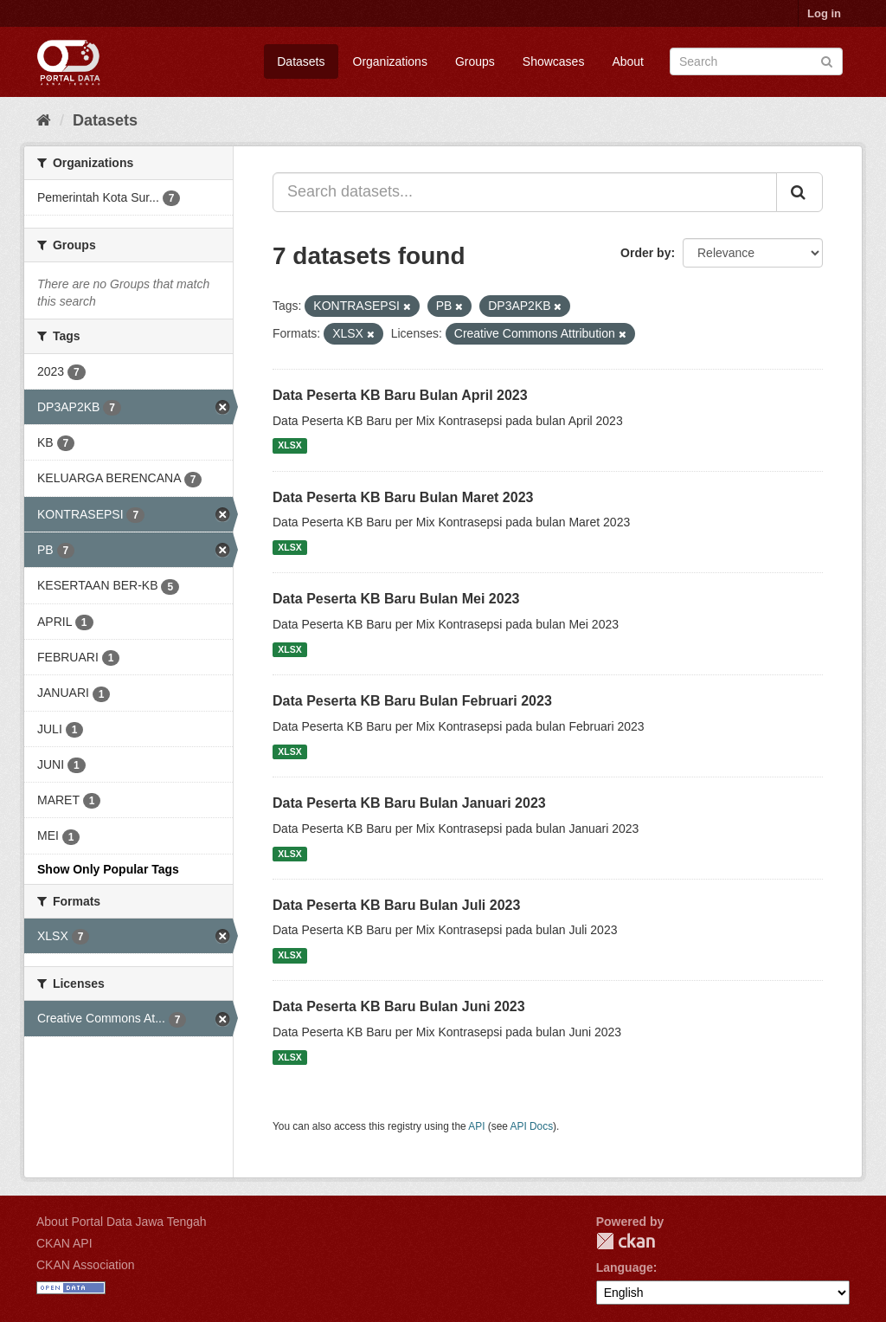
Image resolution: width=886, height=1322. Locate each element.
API (476, 1126)
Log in (824, 13)
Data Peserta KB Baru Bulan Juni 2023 (399, 1006)
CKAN (625, 1241)
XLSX (289, 446)
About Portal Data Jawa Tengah (121, 1221)
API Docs (532, 1126)
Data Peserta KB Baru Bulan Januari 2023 (409, 803)
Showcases (554, 61)
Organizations (390, 61)
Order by (645, 253)
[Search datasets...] (525, 192)
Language (624, 1267)
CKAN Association (85, 1265)
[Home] (43, 120)
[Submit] (826, 60)
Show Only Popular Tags (108, 869)
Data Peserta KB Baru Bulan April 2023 (400, 395)
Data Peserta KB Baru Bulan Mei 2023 (396, 598)
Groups (475, 61)
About (628, 61)
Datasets (300, 61)
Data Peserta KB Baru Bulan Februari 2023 (412, 700)
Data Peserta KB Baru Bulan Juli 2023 (396, 905)
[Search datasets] (756, 61)
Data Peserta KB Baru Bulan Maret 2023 (403, 497)
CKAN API (64, 1243)
